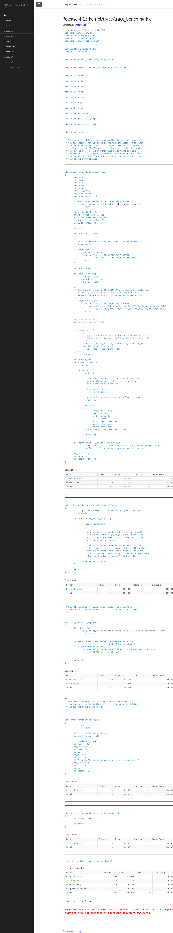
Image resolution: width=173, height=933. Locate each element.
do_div (86, 346)
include (70, 33)
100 (84, 513)
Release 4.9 (8, 52)
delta (81, 182)
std (91, 196)
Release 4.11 (9, 41)
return (77, 569)
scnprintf (88, 255)
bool (75, 132)
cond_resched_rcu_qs (94, 561)
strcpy (77, 741)
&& (105, 429)
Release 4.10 (9, 46)
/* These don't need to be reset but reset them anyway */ (106, 760)
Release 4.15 (9, 20)
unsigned (77, 119)
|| (118, 204)
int (85, 119)
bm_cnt (81, 108)
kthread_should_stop (94, 519)
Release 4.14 (9, 25)
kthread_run (101, 641)
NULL (111, 644)
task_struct (87, 60)
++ (82, 228)
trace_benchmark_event (86, 217)
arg (114, 505)
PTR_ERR (95, 652)
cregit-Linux (69, 4)
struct (76, 60)
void (75, 172)
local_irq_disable (84, 212)
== (88, 250)
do (84, 408)
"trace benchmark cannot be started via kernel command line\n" (131, 631)
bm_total (82, 76)
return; (87, 207)
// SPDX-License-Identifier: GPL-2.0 (85, 30)
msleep (77, 513)
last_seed (84, 191)
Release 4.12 (9, 36)
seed (81, 188)
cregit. (80, 931)
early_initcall (73, 861)
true (90, 818)
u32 (103, 346)
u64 (74, 76)
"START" (121, 68)
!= (120, 429)
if (75, 204)
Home (6, 15)
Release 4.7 (8, 62)
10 (102, 429)
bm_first (82, 102)
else (78, 352)
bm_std (91, 124)
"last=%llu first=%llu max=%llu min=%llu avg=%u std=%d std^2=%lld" (123, 445)
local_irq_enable (83, 223)
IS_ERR (82, 647)
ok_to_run (84, 132)
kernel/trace (79, 24)
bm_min (81, 97)
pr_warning (89, 631)
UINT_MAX (93, 300)
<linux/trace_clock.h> (87, 41)
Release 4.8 (8, 57)
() (114, 204)
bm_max (81, 92)
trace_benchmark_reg (80, 623)
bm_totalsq (83, 81)
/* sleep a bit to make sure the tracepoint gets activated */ (108, 510)
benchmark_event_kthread (91, 505)
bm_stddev (83, 113)
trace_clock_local (93, 215)
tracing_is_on (128, 204)
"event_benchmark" (125, 644)
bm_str (82, 68)
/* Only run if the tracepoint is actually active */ (103, 201)
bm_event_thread (104, 60)
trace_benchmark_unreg (83, 720)
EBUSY (95, 633)
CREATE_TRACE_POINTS (85, 49)
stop (81, 180)
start (81, 177)
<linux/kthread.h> (85, 38)
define (69, 49)
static (68, 60)
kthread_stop (81, 733)
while (88, 429)
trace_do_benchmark (89, 172)
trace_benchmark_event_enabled (96, 204)
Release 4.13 (9, 31)
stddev (82, 185)
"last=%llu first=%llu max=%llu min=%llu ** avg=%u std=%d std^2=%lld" (127, 306)
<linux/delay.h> (84, 33)
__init (76, 813)
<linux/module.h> (84, 35)
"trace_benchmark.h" (86, 51)
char (75, 68)
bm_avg (91, 119)
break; (105, 419)
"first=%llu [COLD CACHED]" (110, 258)
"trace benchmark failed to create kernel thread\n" (125, 649)
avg (91, 193)
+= (85, 319)
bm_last (82, 86)
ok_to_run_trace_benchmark (100, 813)
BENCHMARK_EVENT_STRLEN (99, 68)
